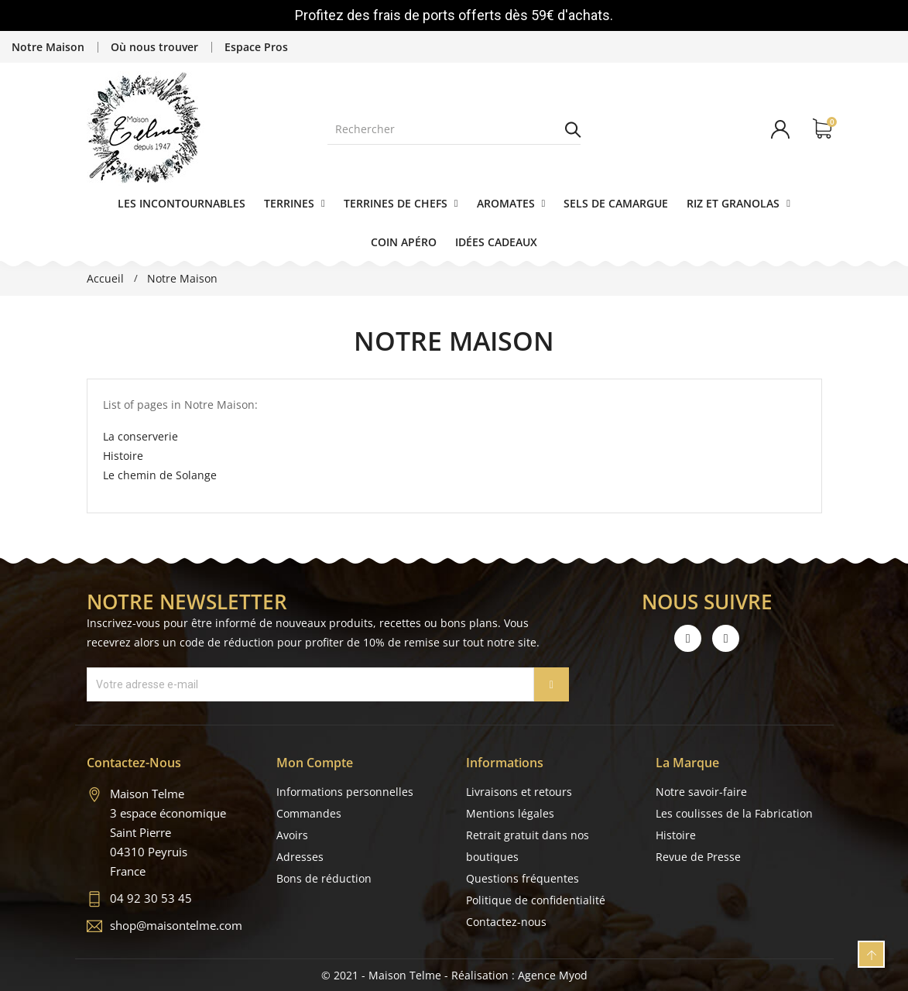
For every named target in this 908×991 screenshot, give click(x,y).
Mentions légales (510, 813)
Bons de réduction (324, 878)
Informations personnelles (344, 791)
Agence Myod (553, 975)
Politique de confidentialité (535, 900)
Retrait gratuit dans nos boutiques (527, 846)
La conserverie (140, 436)
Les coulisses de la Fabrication (734, 813)
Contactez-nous (506, 921)
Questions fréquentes (522, 878)
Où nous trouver (154, 46)
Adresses (300, 856)
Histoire (123, 455)
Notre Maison (48, 46)
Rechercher (573, 129)
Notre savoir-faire (701, 791)
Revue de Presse (698, 856)
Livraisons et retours (519, 791)
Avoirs (292, 835)
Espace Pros (256, 46)
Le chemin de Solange (160, 475)
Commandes (308, 813)
